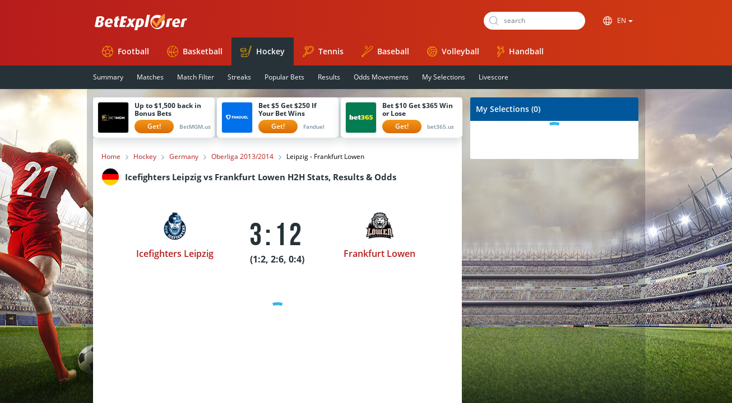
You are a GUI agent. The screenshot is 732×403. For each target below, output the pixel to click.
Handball (520, 51)
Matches (150, 77)
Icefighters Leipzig (175, 253)
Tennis (323, 51)
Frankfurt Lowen (379, 253)
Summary (108, 77)
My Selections (443, 77)
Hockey (262, 51)
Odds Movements (381, 77)
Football (125, 51)
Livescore (493, 77)
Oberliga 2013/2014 (242, 157)
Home (111, 157)
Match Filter (195, 77)
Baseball (385, 51)
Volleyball (453, 51)
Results (329, 77)
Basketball (195, 51)
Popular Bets (284, 77)
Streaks (239, 77)
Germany (183, 157)
